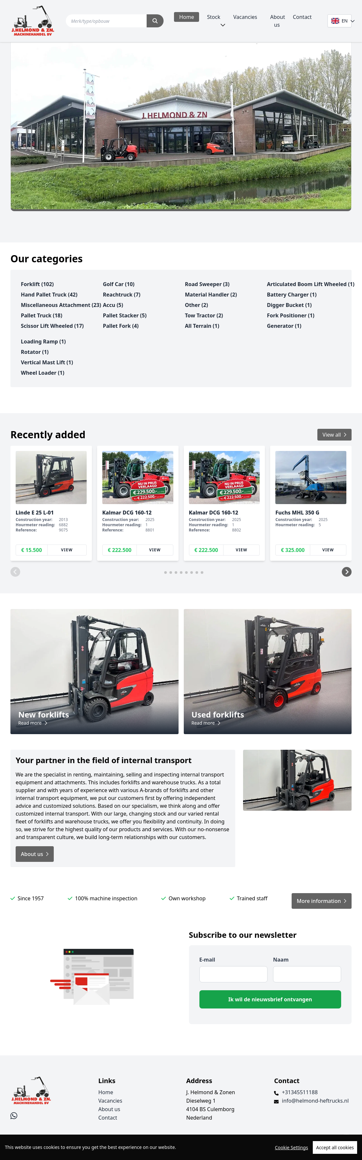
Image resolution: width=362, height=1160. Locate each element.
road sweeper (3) (207, 284)
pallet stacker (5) (125, 315)
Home (186, 17)
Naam (281, 959)
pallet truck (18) (41, 315)
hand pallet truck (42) (49, 294)
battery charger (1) (291, 294)
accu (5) (113, 305)
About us (277, 20)
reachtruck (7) (121, 294)
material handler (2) (211, 294)
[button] (15, 572)
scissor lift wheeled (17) (52, 325)
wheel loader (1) (42, 372)
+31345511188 (300, 1092)
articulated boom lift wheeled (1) (311, 284)
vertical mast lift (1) (47, 362)
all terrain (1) (202, 325)
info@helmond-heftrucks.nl (315, 1100)
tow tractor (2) (204, 315)
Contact (302, 17)
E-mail (207, 959)
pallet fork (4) (121, 325)
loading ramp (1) (43, 341)
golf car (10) (119, 284)
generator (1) (284, 325)
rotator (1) (35, 351)
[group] (51, 503)
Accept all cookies (335, 1147)
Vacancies (245, 17)
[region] (181, 1147)
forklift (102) (37, 284)
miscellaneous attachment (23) (61, 305)
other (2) (196, 305)
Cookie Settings (291, 1147)
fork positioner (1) (290, 315)
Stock (213, 17)
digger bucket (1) (289, 305)
